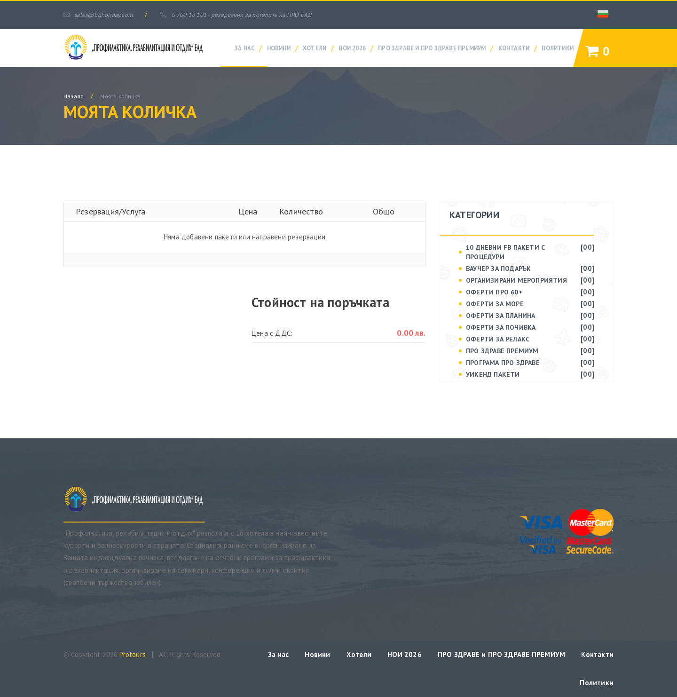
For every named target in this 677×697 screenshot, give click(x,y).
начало (73, 96)
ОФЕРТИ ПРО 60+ (494, 292)
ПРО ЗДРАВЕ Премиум (502, 351)
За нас (244, 48)
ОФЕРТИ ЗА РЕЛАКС (497, 339)
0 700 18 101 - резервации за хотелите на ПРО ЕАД (236, 15)
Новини (279, 48)
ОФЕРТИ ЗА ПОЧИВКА (500, 327)
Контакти (514, 48)
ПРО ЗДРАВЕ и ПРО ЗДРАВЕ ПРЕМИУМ (432, 48)
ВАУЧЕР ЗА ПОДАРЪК (498, 268)
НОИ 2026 (352, 48)
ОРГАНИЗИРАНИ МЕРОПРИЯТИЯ (516, 280)
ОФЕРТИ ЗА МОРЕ (495, 304)
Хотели (314, 48)
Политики (558, 48)
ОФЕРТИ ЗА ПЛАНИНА (500, 315)
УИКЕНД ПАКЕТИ (493, 374)
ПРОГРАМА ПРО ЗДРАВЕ (503, 362)
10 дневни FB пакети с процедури (505, 252)
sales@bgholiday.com (98, 15)
